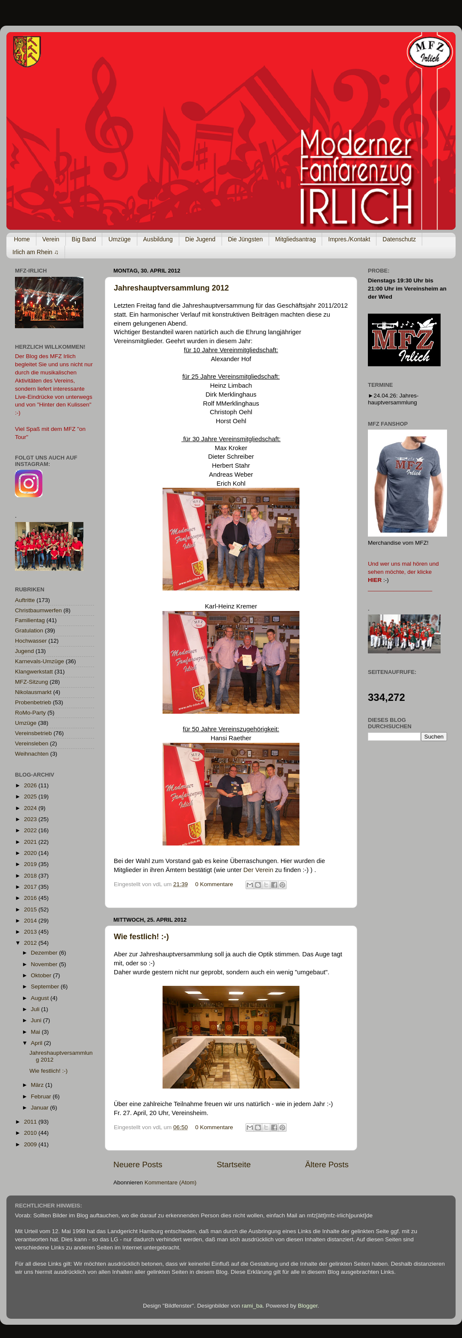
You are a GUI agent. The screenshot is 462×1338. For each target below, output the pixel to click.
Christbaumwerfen (38, 610)
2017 (31, 887)
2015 (31, 909)
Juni (37, 1020)
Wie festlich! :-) (141, 936)
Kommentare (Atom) (171, 1182)
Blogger (307, 1305)
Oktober (42, 975)
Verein (50, 239)
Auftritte (25, 600)
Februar (42, 1096)
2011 (31, 1121)
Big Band (84, 239)
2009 (31, 1144)
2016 (31, 898)
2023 (31, 819)
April (37, 1043)
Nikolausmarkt (33, 692)
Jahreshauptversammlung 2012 (171, 288)
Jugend (24, 651)
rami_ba (252, 1305)
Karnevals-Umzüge (39, 661)
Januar (40, 1107)
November (45, 964)
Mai (36, 1032)
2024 (31, 808)
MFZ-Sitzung (31, 682)
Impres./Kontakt (349, 239)
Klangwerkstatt (34, 671)
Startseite (233, 1164)
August (40, 998)
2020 (31, 853)
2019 (31, 864)
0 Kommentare (214, 884)
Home (22, 239)
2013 (31, 932)
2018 (31, 875)
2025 (31, 796)
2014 (31, 920)
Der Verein (258, 869)
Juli (36, 1009)
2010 (31, 1133)
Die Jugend (200, 239)
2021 (31, 842)
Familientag (30, 620)
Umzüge (119, 239)
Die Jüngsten (245, 239)
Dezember (45, 952)
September (46, 986)
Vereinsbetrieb (33, 733)
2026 (31, 785)
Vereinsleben (31, 743)
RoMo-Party (30, 712)
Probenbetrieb (33, 702)
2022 (31, 830)
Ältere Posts (327, 1164)
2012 (31, 943)
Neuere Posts (137, 1164)
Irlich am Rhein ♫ (35, 252)
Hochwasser (31, 641)
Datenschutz (399, 239)
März (38, 1085)
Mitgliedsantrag (295, 239)
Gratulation (29, 630)
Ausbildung (158, 239)
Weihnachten (32, 754)
